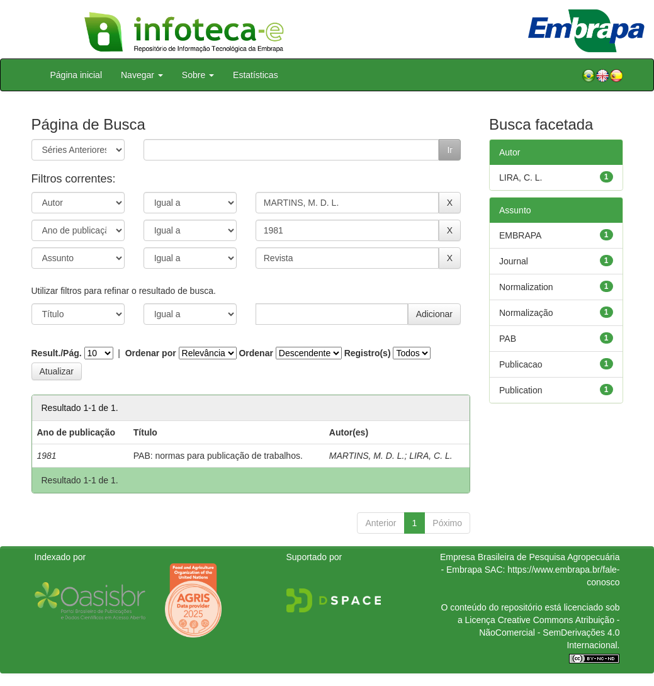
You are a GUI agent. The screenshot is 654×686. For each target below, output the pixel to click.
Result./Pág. (56, 353)
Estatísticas (255, 75)
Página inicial (76, 75)
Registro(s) (367, 353)
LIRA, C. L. (430, 456)
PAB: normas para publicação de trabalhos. (218, 456)
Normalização (526, 313)
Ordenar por (150, 353)
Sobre (198, 75)
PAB (507, 339)
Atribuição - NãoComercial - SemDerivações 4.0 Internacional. (549, 632)
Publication (521, 390)
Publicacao (521, 364)
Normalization (526, 287)
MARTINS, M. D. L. (367, 456)
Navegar (142, 75)
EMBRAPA (520, 235)
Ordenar (256, 353)
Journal (513, 261)
